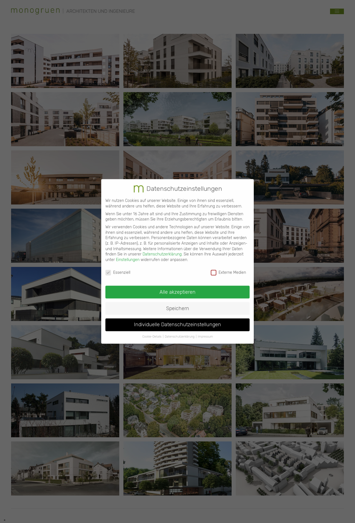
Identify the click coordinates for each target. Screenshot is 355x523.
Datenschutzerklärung (162, 249)
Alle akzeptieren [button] (177, 287)
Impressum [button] (205, 332)
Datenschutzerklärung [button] (179, 332)
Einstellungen (128, 255)
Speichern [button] (177, 303)
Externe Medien (228, 267)
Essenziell (117, 267)
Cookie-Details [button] (151, 332)
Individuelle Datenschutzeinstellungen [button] (177, 320)
